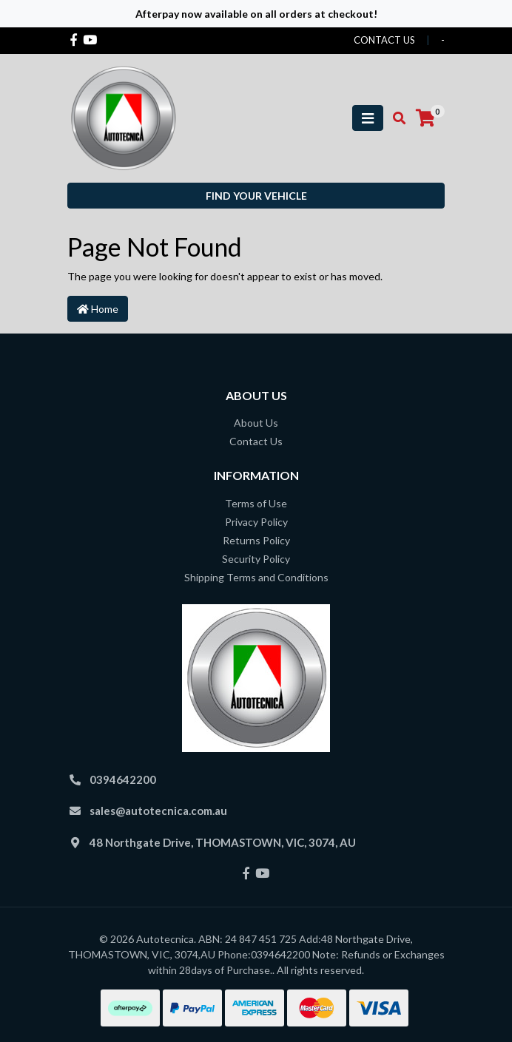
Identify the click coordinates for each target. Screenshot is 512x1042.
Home (97, 308)
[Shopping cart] (425, 118)
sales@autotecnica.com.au (158, 810)
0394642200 (123, 779)
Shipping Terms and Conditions (256, 577)
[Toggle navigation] (367, 118)
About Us (256, 422)
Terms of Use (256, 503)
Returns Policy (256, 540)
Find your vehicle (256, 195)
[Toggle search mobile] (394, 118)
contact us (384, 40)
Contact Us (256, 441)
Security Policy (256, 558)
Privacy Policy (256, 521)
